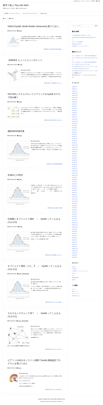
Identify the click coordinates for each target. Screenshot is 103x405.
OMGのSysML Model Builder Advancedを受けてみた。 (34, 26)
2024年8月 (74, 127)
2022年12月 (75, 171)
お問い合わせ (77, 1)
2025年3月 (74, 112)
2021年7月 (74, 207)
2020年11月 (75, 225)
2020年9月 (74, 229)
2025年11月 (75, 95)
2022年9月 (74, 177)
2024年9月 (74, 125)
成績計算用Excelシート (77, 75)
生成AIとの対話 (15, 175)
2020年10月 (75, 227)
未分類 (73, 279)
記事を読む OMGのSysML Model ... (53, 49)
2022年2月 (74, 192)
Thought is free (59, 401)
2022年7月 (74, 181)
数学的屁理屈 (25, 273)
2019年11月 (75, 250)
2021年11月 (75, 199)
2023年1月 (74, 168)
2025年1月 (74, 117)
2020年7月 (74, 233)
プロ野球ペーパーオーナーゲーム (80, 271)
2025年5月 (74, 108)
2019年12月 (75, 248)
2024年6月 (74, 132)
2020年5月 (74, 237)
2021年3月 (74, 216)
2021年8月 (74, 205)
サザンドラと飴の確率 (77, 41)
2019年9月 (74, 255)
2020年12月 (75, 222)
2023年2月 (74, 166)
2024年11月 (75, 121)
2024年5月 (74, 134)
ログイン (74, 289)
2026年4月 (74, 86)
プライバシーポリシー (86, 1)
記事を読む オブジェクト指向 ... (53, 302)
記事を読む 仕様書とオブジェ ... (53, 254)
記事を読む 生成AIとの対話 (55, 207)
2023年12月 (75, 145)
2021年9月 (74, 203)
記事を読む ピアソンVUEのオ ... (53, 389)
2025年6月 (74, 106)
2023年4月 (74, 162)
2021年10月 (75, 201)
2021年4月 (74, 214)
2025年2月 (74, 114)
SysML (20, 30)
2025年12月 (75, 93)
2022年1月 (74, 194)
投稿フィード (75, 291)
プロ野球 (74, 269)
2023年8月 (74, 153)
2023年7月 (74, 155)
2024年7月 (74, 130)
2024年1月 (74, 143)
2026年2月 (74, 89)
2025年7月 (74, 104)
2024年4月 (74, 136)
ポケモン (74, 273)
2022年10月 (75, 175)
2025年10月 (75, 97)
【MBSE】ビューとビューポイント (25, 60)
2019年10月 (75, 253)
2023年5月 (74, 160)
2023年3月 (74, 164)
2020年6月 (74, 235)
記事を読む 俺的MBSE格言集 (54, 163)
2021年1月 (74, 220)
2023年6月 (74, 158)
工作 (73, 275)
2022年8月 (74, 179)
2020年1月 (74, 246)
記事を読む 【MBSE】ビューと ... (53, 83)
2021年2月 (74, 218)
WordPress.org (75, 295)
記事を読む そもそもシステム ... (53, 349)
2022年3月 (74, 190)
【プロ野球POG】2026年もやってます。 (82, 35)
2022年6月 (74, 184)
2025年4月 (74, 110)
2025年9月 (74, 99)
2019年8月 (74, 257)
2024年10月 (75, 123)
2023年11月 (75, 147)
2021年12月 (75, 196)
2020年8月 (74, 231)
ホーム (5, 18)
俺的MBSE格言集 (16, 131)
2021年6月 (74, 209)
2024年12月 (75, 119)
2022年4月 (74, 188)
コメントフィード (76, 293)
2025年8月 (74, 102)
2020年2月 (74, 244)
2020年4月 (74, 240)
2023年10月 (75, 149)
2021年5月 (74, 212)
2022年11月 (75, 173)
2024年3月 (74, 138)
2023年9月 (74, 151)
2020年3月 (74, 242)
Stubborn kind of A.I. (77, 44)
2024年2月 (74, 140)
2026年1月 (74, 91)
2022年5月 (74, 186)
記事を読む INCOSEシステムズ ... (53, 120)
